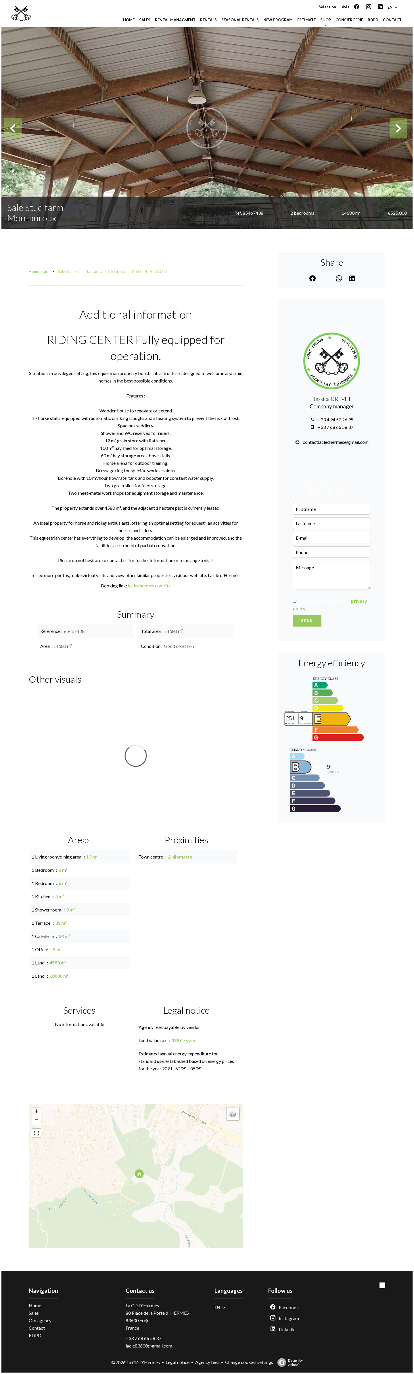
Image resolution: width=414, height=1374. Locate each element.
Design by (289, 1362)
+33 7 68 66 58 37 (335, 427)
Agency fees (207, 1362)
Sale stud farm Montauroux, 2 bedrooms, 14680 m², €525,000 (112, 271)
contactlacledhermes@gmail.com (336, 442)
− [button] (37, 1120)
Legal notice (177, 1362)
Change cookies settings (249, 1362)
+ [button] (37, 1111)
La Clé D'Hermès (142, 1305)
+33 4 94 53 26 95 (335, 419)
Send (307, 621)
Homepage (38, 271)
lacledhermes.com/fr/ (149, 585)
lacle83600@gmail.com (149, 1345)
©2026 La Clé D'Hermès (135, 1362)
